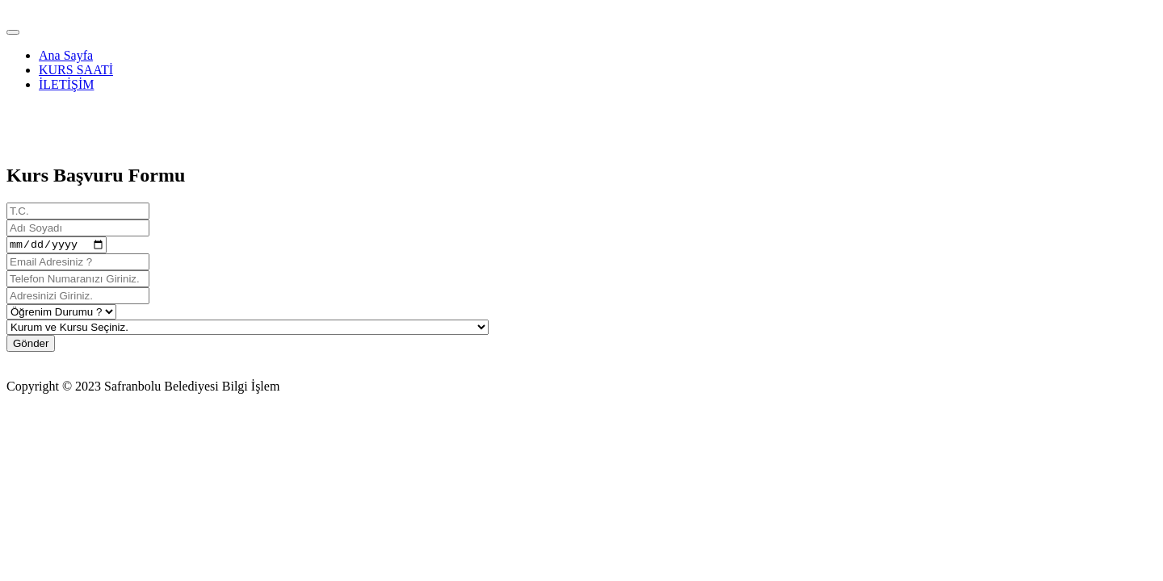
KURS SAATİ (76, 70)
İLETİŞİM (66, 84)
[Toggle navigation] (12, 32)
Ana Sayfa (66, 55)
